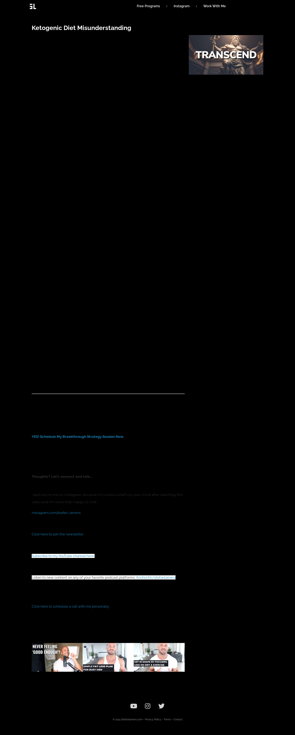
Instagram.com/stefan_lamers (56, 513)
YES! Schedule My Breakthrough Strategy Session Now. (78, 437)
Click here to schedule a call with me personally (70, 606)
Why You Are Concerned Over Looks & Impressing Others (54, 681)
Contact (178, 719)
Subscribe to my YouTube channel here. (63, 556)
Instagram (182, 6)
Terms (167, 719)
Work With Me (214, 6)
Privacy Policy (153, 719)
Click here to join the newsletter (57, 534)
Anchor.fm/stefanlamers (156, 577)
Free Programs (148, 6)
